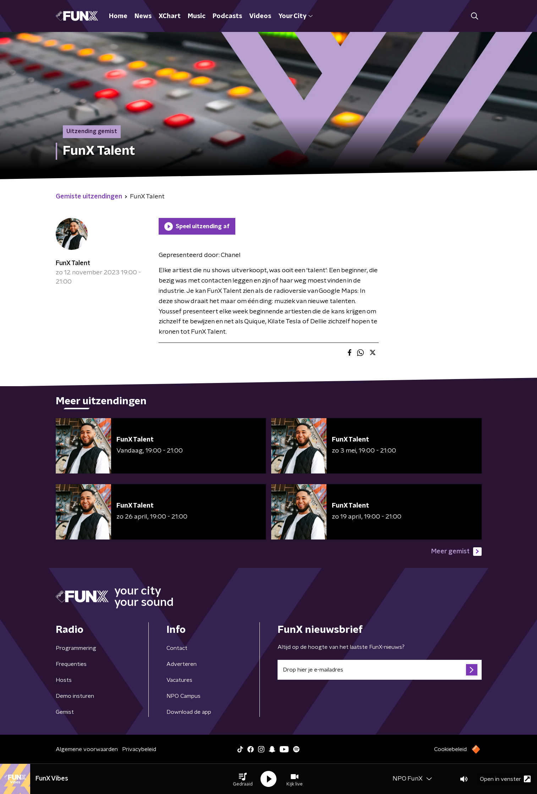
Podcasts (227, 16)
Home (118, 16)
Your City (295, 16)
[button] (242, 779)
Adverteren (181, 664)
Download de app (188, 712)
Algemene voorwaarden (87, 749)
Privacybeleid (139, 749)
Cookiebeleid (450, 749)
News (143, 16)
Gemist (65, 712)
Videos (260, 16)
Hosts (64, 680)
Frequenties (71, 664)
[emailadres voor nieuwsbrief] (380, 670)
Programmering (76, 648)
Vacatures (179, 680)
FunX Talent (73, 263)
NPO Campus (183, 696)
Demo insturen (75, 696)
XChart (170, 16)
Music (197, 16)
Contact (176, 648)
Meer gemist (456, 551)
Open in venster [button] (505, 779)
